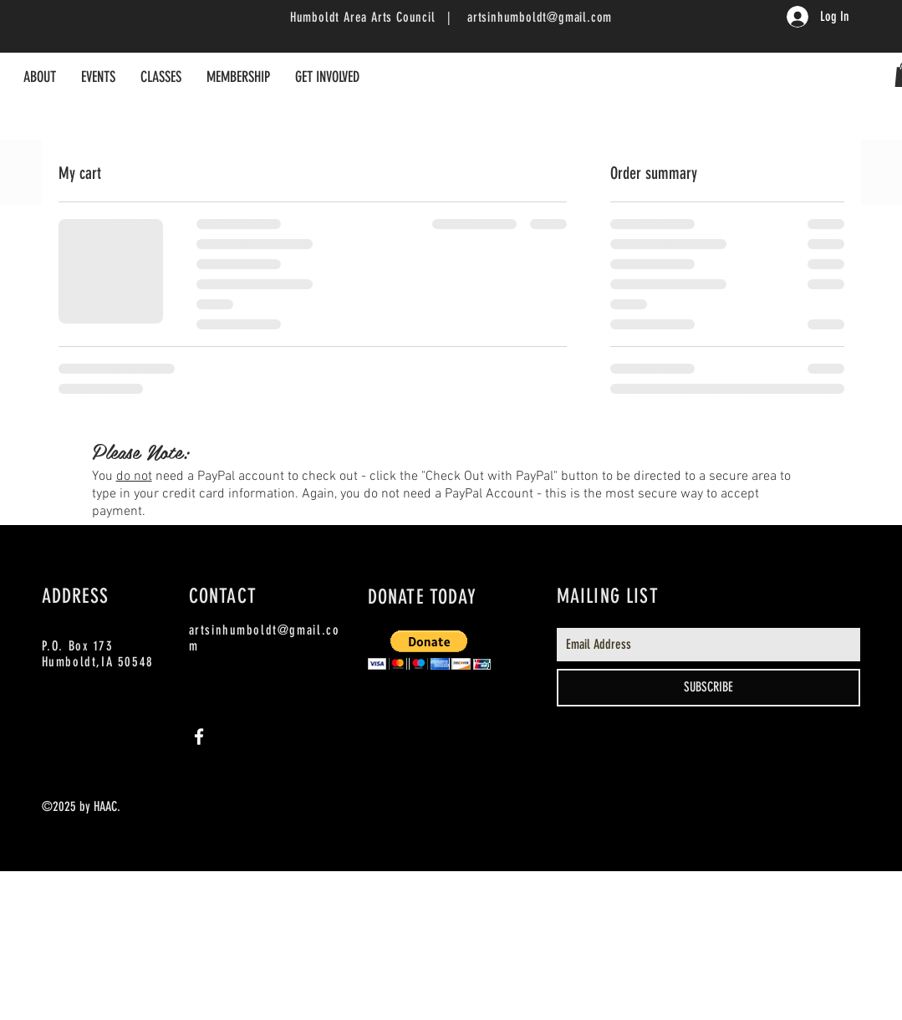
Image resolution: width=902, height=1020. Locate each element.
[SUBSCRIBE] (708, 687)
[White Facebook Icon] (199, 736)
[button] (429, 650)
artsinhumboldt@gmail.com (539, 17)
